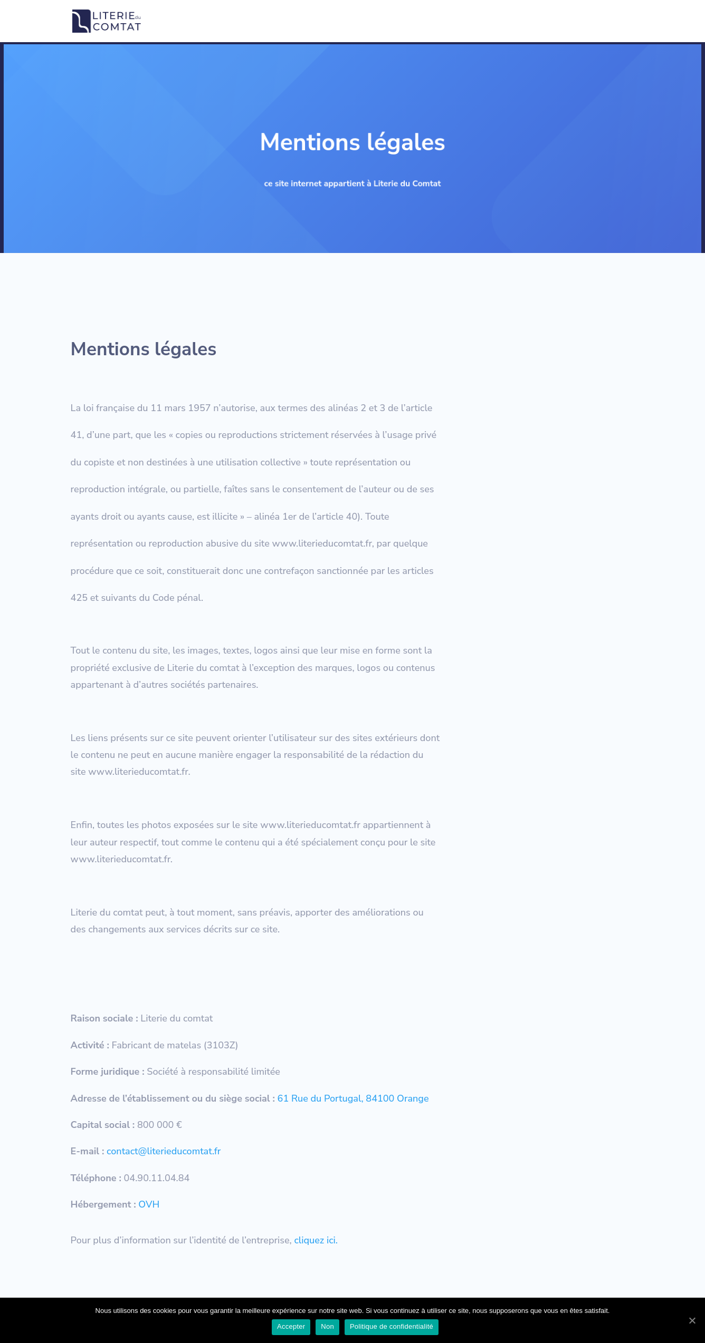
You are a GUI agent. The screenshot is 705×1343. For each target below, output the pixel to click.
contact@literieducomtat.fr (164, 1151)
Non (327, 1326)
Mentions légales (317, 21)
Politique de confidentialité (408, 21)
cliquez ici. (316, 1240)
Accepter (291, 1326)
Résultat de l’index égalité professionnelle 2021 (551, 21)
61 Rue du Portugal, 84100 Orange (353, 1098)
